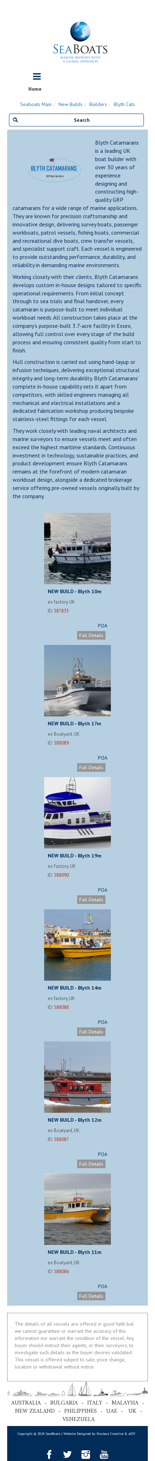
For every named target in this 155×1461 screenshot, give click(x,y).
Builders (98, 104)
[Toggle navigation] (37, 77)
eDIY (131, 1433)
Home (35, 89)
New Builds (70, 104)
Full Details (91, 635)
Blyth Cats (124, 104)
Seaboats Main (36, 104)
